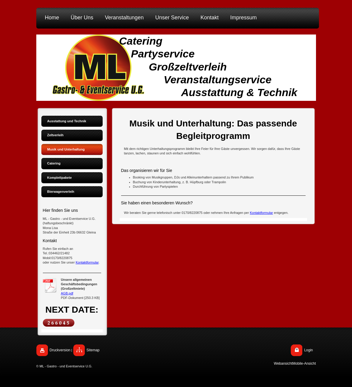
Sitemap (93, 350)
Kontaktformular (87, 262)
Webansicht (283, 363)
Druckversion (60, 350)
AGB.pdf (67, 293)
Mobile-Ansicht (304, 363)
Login (308, 350)
